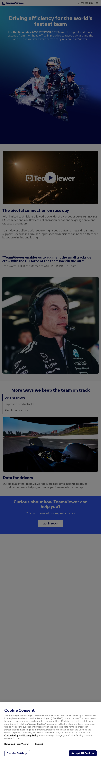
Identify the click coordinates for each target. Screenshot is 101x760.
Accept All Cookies (82, 753)
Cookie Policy (11, 735)
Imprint (39, 743)
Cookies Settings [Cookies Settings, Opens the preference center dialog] (17, 753)
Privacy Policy (30, 735)
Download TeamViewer (16, 743)
